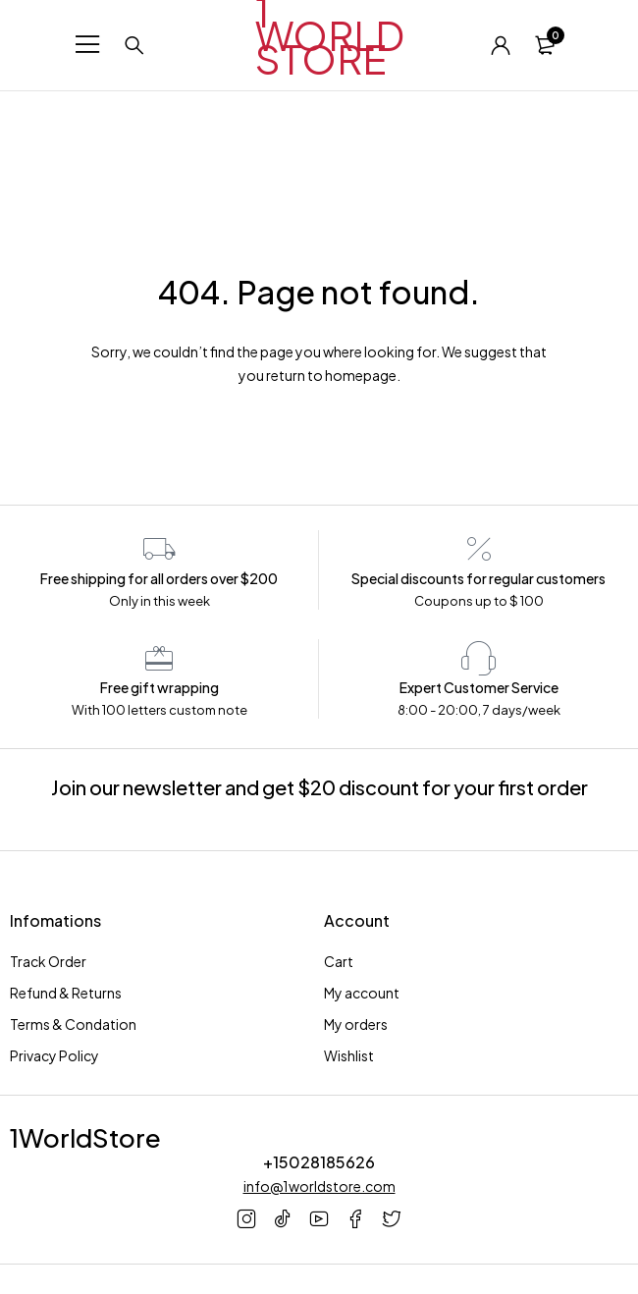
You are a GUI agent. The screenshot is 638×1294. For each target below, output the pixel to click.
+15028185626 (319, 1162)
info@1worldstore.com (319, 1186)
